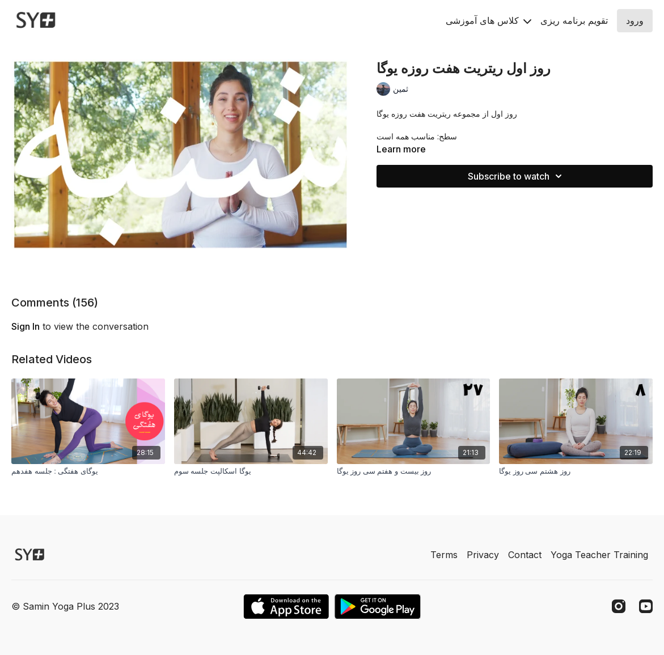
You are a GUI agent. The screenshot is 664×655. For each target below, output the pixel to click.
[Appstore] (286, 606)
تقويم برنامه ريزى (574, 20)
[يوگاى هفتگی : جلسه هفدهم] (88, 471)
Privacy (483, 554)
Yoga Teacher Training (599, 554)
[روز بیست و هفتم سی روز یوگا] (413, 471)
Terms (444, 554)
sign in (25, 326)
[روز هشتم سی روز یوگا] (576, 471)
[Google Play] (377, 606)
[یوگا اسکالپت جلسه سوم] (251, 471)
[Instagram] (618, 606)
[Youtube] (646, 606)
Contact (525, 554)
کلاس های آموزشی (488, 20)
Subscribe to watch (516, 176)
